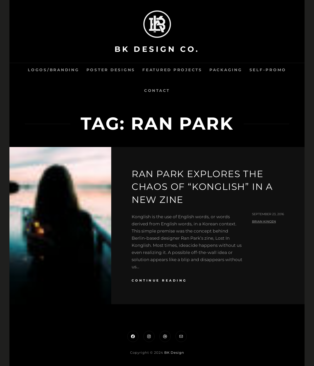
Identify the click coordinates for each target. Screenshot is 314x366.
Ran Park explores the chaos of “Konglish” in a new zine (202, 186)
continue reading (159, 280)
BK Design (174, 352)
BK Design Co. (157, 49)
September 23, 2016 (268, 214)
